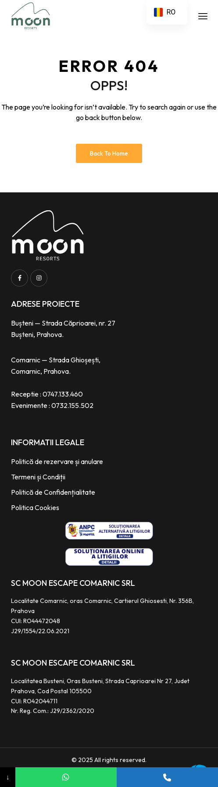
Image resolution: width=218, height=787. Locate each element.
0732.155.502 (72, 405)
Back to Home (109, 153)
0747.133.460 (63, 394)
